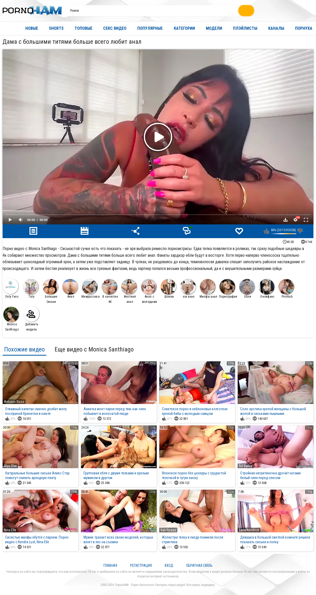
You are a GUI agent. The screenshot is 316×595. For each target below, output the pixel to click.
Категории (184, 28)
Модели (214, 28)
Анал (70, 288)
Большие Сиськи (50, 291)
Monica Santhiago (11, 319)
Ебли (247, 288)
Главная (9, 28)
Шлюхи (168, 288)
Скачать (285, 220)
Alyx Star (10, 466)
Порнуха (303, 28)
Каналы (276, 28)
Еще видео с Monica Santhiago (94, 349)
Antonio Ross (14, 402)
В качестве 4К (110, 291)
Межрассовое (90, 288)
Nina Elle (10, 530)
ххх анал (188, 288)
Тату (31, 288)
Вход (169, 565)
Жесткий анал (129, 291)
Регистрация (141, 565)
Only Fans (11, 288)
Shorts (56, 28)
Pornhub (286, 288)
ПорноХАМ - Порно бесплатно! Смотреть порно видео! (150, 585)
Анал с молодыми (149, 291)
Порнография (228, 288)
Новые (31, 28)
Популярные (150, 28)
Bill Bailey (245, 466)
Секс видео (114, 28)
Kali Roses (168, 530)
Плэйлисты (245, 28)
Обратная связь (199, 565)
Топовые (83, 28)
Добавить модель (31, 318)
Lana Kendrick (249, 530)
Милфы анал (208, 288)
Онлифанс (267, 288)
